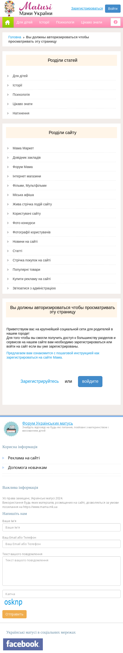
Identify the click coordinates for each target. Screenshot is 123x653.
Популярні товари (26, 269)
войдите (90, 381)
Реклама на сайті (24, 458)
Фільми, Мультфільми (29, 185)
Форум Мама (23, 167)
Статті (17, 251)
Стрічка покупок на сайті (31, 260)
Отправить (14, 614)
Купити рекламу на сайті (32, 279)
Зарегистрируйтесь (40, 381)
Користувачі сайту (27, 213)
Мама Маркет (23, 148)
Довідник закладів (27, 157)
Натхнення (21, 113)
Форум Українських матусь (47, 423)
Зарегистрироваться (87, 8)
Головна (14, 37)
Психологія (21, 94)
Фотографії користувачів (31, 232)
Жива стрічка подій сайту (32, 204)
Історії (17, 85)
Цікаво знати (23, 104)
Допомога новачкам (27, 467)
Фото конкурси (24, 223)
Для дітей (20, 76)
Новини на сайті (25, 241)
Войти (112, 9)
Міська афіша (23, 195)
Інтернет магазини (27, 176)
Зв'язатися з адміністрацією (34, 288)
